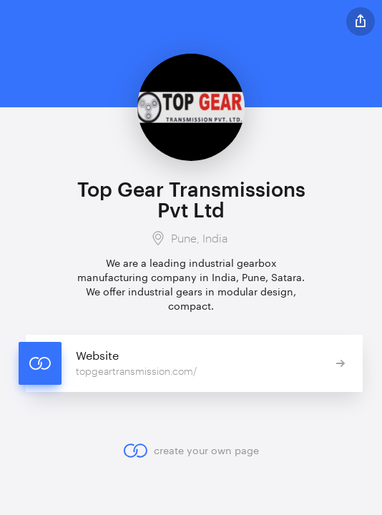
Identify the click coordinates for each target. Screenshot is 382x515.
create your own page (190, 450)
